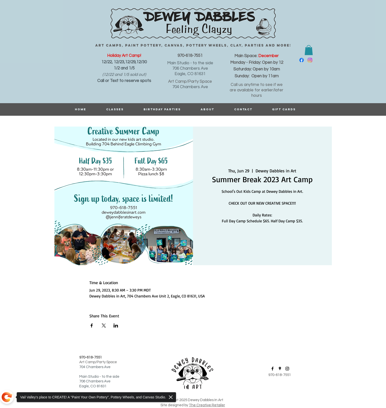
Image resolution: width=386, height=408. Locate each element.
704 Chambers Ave (190, 87)
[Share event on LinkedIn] (115, 325)
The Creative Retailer (207, 405)
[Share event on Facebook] (91, 325)
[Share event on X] (103, 325)
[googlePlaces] (279, 368)
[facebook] (302, 60)
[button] (309, 50)
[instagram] (310, 60)
